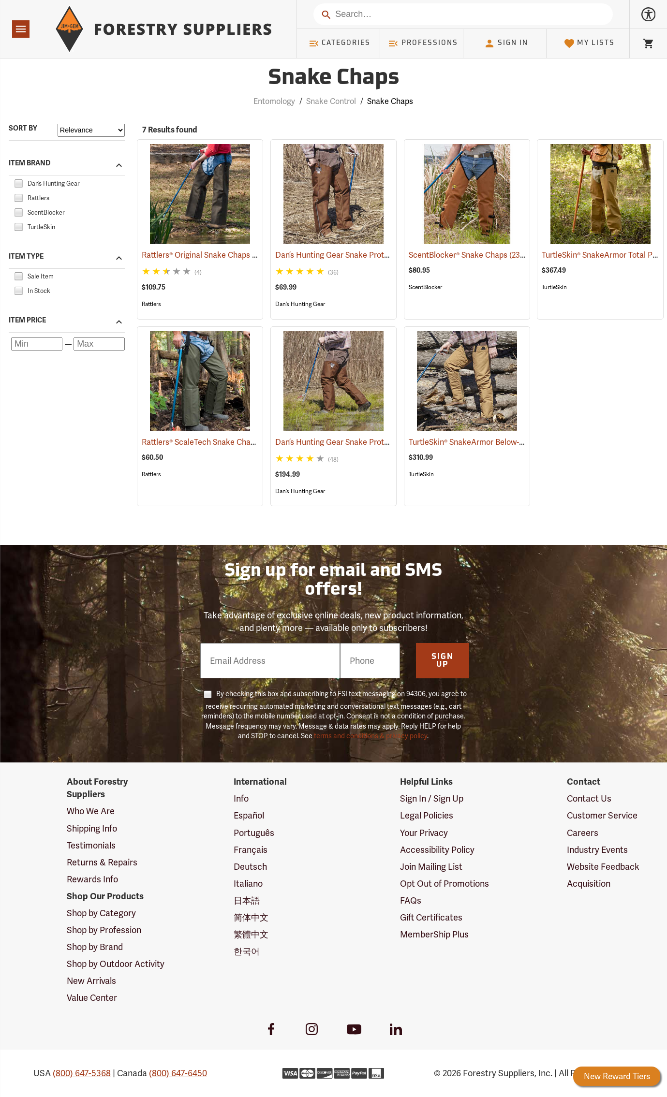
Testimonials (91, 845)
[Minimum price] (36, 344)
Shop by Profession (104, 930)
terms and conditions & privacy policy (370, 735)
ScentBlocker (425, 287)
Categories (339, 43)
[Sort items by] (91, 130)
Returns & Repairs (102, 862)
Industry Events (597, 849)
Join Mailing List (431, 866)
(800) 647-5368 (82, 1073)
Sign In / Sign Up (431, 798)
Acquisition (588, 883)
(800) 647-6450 (178, 1073)
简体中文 (251, 917)
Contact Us (589, 798)
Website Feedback (603, 866)
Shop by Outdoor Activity (115, 963)
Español (249, 815)
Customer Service (602, 815)
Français (250, 849)
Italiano (248, 883)
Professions (422, 43)
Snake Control (331, 101)
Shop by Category (101, 913)
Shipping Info (92, 828)
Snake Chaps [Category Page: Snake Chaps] (333, 78)
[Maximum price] (99, 344)
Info (241, 798)
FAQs (410, 900)
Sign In (506, 43)
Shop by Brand (95, 946)
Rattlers (151, 304)
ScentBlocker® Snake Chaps (471, 254)
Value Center (92, 997)
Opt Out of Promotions (444, 883)
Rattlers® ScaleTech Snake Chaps (213, 442)
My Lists (589, 43)
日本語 (247, 900)
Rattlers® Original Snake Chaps (209, 255)
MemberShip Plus (434, 934)
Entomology (274, 101)
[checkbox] (18, 182)
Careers (582, 832)
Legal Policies (426, 815)
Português (254, 832)
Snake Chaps (390, 101)
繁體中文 (251, 934)
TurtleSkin (554, 287)
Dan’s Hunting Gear (300, 304)
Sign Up (442, 661)
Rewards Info (92, 879)
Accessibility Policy (437, 849)
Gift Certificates (431, 917)
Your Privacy (424, 832)
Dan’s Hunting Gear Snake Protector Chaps (365, 255)
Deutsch (250, 866)
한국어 (247, 951)
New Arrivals (91, 980)
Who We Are (91, 811)
